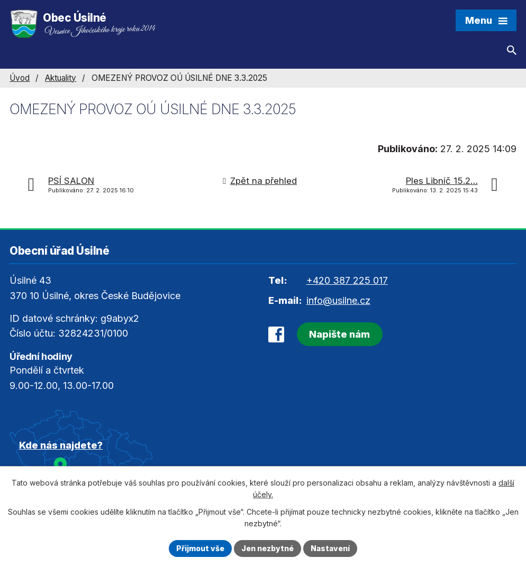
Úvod (20, 78)
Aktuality (60, 78)
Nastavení (330, 548)
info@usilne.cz (338, 300)
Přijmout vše (200, 548)
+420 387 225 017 (347, 280)
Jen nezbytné (267, 548)
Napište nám (339, 334)
